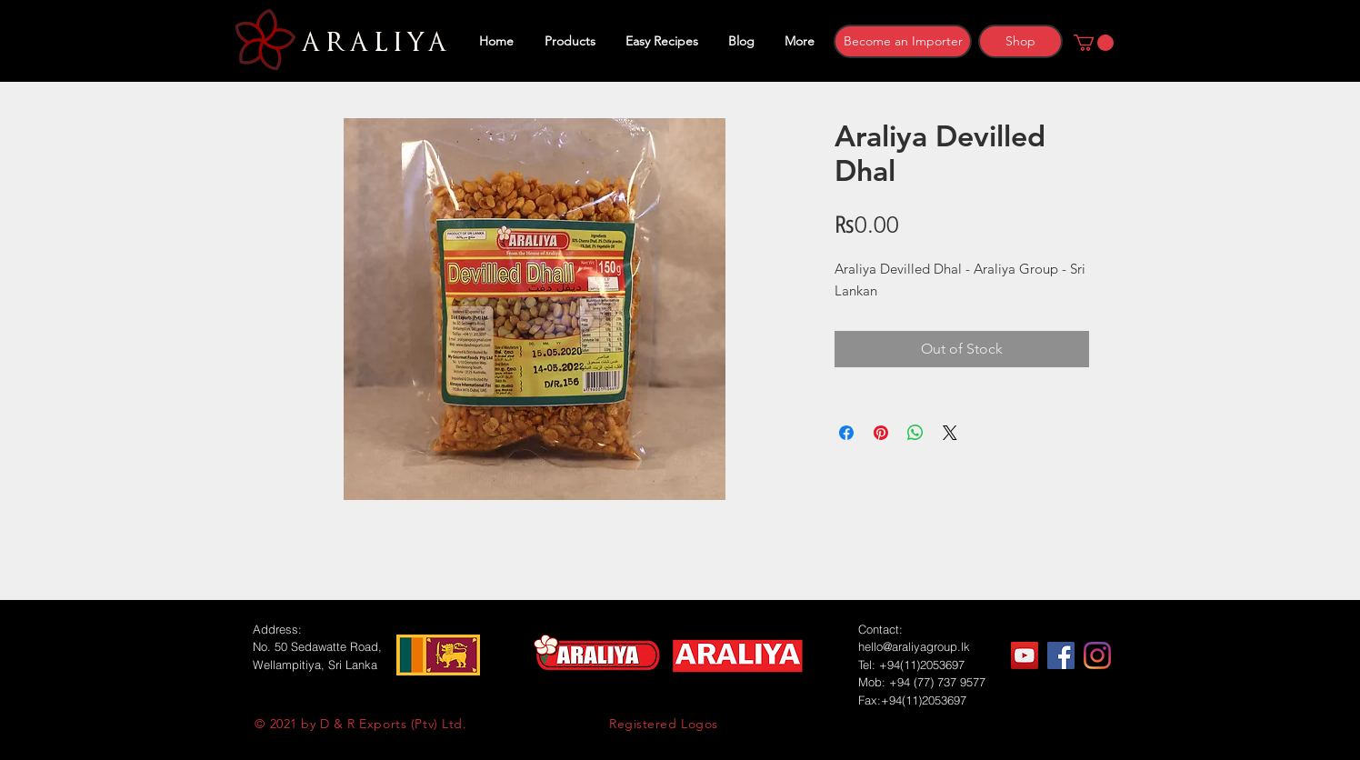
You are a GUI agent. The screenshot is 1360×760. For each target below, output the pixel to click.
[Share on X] (950, 433)
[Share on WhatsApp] (915, 433)
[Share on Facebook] (846, 433)
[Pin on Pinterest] (881, 433)
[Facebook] (1061, 655)
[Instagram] (1097, 655)
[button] (1094, 43)
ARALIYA (371, 42)
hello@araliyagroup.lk (914, 646)
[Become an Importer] (903, 41)
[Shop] (1020, 41)
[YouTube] (1024, 655)
